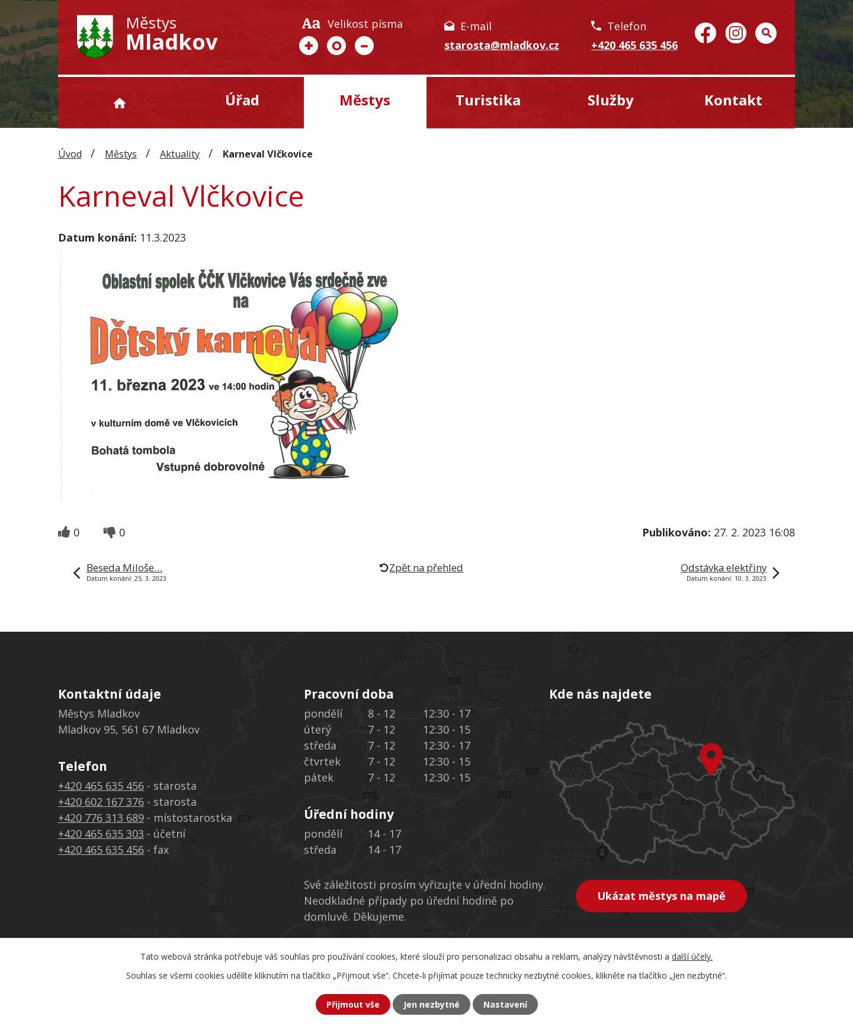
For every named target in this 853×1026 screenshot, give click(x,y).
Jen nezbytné (431, 1004)
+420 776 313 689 (101, 817)
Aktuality (180, 153)
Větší (308, 45)
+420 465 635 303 (101, 833)
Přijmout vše (353, 1004)
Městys (364, 100)
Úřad (242, 100)
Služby (611, 100)
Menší (364, 45)
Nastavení (505, 1004)
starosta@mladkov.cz (501, 45)
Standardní (336, 45)
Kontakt (733, 100)
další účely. (692, 956)
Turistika (488, 100)
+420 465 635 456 (634, 45)
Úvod (119, 102)
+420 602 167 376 (101, 802)
